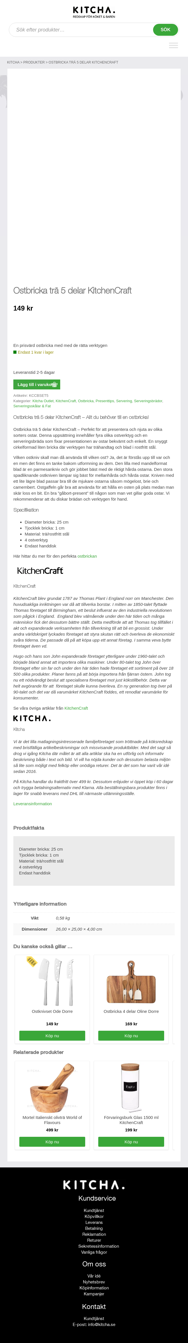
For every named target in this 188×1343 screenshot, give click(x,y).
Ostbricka (86, 399)
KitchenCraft (66, 399)
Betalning (94, 1226)
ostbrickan (87, 554)
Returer (94, 1238)
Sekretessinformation (98, 1244)
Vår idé (94, 1274)
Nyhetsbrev (94, 1280)
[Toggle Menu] (173, 45)
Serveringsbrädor (148, 399)
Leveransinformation (32, 802)
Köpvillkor (94, 1215)
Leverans (94, 1220)
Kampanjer (94, 1292)
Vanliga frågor (94, 1250)
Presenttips (105, 399)
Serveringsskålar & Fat (32, 404)
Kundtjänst (94, 1209)
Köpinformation (94, 1286)
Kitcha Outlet (42, 399)
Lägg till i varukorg (37, 383)
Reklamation (94, 1232)
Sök (166, 29)
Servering (124, 399)
